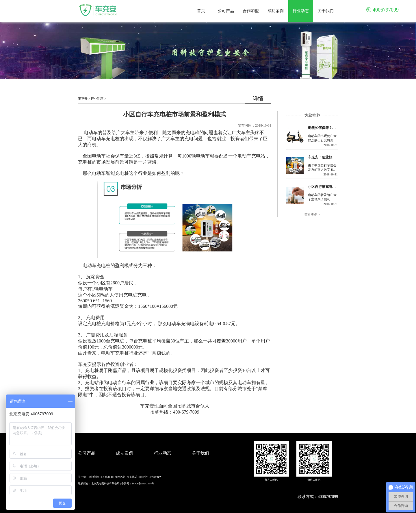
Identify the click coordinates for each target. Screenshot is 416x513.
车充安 (83, 98)
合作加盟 (251, 11)
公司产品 (226, 11)
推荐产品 (120, 476)
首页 (201, 11)
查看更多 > (312, 214)
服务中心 (144, 476)
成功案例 (276, 11)
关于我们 (325, 11)
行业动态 (301, 11)
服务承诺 (132, 476)
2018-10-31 (331, 145)
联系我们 (95, 476)
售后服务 (156, 476)
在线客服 (108, 476)
